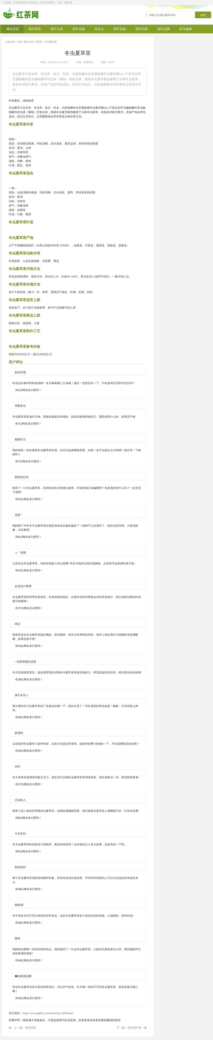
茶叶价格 (119, 29)
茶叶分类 (56, 29)
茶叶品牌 (163, 29)
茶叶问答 (141, 29)
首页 (19, 42)
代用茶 (38, 42)
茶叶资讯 (34, 29)
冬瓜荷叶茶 (134, 1027)
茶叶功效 (78, 29)
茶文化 (99, 29)
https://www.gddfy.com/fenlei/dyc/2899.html (48, 1013)
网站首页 (12, 29)
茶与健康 (185, 29)
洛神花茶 (30, 1027)
